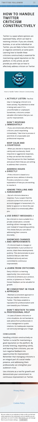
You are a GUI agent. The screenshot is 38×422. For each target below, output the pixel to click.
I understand (23, 420)
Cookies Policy (19, 403)
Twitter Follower (12, 2)
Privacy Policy (19, 390)
